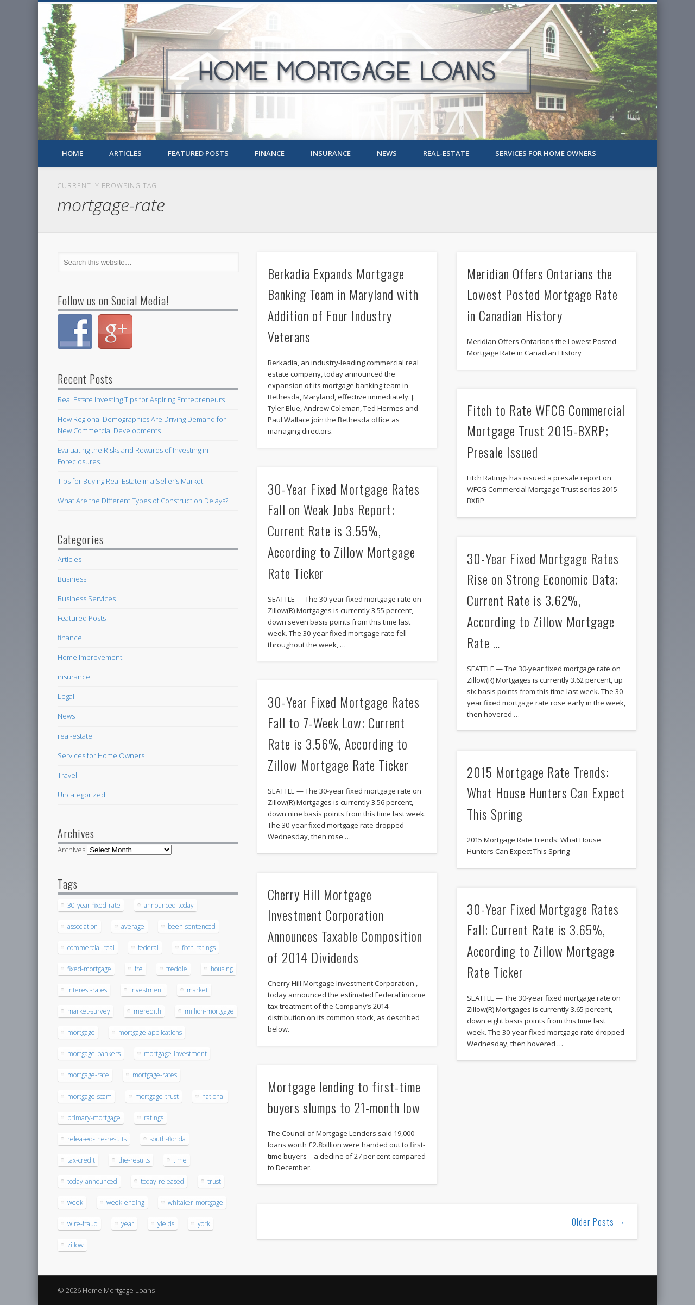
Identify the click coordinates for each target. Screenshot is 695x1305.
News (387, 153)
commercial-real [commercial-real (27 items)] (91, 947)
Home (72, 153)
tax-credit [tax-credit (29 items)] (81, 1160)
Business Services (87, 598)
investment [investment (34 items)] (146, 990)
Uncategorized (81, 795)
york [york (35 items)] (204, 1223)
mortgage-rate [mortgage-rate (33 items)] (88, 1074)
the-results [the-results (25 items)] (134, 1160)
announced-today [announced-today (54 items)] (169, 905)
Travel (67, 775)
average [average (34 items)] (132, 926)
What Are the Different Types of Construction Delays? (143, 500)
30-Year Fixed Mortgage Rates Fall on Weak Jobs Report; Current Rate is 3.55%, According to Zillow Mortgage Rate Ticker (344, 531)
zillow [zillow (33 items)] (75, 1245)
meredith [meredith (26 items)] (147, 1011)
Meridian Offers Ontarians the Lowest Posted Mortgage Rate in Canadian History (542, 295)
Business (72, 579)
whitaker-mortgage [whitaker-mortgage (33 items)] (195, 1202)
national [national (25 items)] (213, 1096)
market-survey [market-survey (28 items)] (88, 1011)
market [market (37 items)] (197, 990)
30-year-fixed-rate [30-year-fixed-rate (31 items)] (94, 905)
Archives (71, 849)
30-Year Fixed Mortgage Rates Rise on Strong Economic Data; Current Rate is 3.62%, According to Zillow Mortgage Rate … (543, 600)
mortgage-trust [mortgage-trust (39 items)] (157, 1096)
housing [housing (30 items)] (222, 968)
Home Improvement (90, 657)
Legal (66, 696)
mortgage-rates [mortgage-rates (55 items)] (154, 1074)
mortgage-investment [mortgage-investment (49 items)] (175, 1053)
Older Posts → (599, 1221)
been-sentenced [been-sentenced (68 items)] (192, 926)
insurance (331, 153)
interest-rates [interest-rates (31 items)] (87, 990)
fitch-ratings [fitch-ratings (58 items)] (199, 947)
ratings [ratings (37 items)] (153, 1117)
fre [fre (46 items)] (139, 968)
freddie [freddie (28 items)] (176, 968)
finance (270, 153)
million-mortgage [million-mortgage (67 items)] (209, 1011)
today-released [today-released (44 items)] (162, 1181)
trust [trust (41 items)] (214, 1181)
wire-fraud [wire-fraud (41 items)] (82, 1223)
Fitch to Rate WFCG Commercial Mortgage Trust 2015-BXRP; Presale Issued (546, 431)
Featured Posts (198, 153)
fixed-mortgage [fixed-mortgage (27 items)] (89, 968)
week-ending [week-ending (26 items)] (125, 1202)
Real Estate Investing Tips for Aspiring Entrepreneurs (141, 399)
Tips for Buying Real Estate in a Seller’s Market (130, 481)
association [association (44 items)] (82, 926)
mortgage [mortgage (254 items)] (81, 1032)
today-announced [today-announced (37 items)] (92, 1181)
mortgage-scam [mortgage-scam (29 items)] (89, 1096)
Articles (125, 153)
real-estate (446, 153)
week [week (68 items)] (75, 1202)
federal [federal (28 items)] (148, 947)
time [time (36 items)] (180, 1160)
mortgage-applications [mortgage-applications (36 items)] (150, 1032)
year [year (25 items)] (127, 1223)
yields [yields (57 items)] (165, 1223)
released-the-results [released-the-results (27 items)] (97, 1139)
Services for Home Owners (545, 153)
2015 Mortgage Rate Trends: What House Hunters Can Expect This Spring (546, 793)
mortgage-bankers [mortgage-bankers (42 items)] (94, 1053)
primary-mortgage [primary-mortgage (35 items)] (94, 1117)
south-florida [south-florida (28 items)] (168, 1139)
